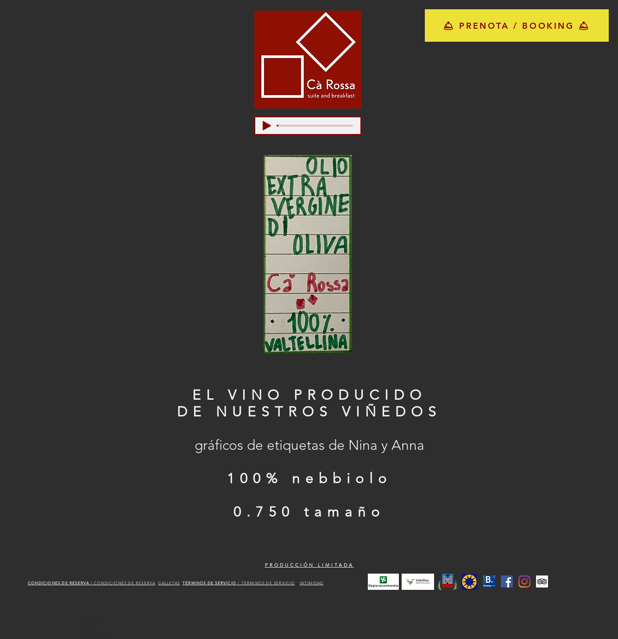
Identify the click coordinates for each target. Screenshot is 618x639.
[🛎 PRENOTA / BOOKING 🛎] (517, 25)
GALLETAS (169, 583)
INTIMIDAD (312, 583)
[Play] (267, 125)
